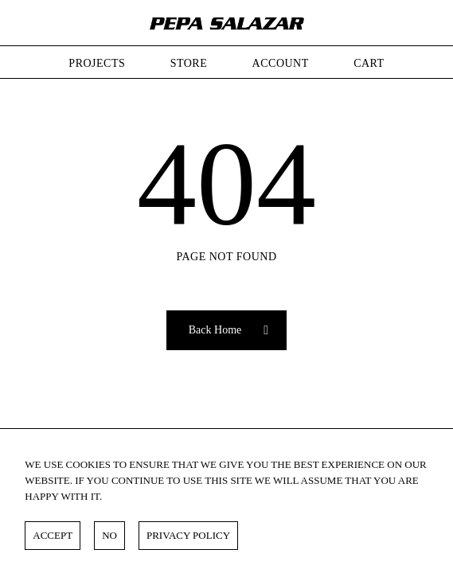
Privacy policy (188, 535)
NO (109, 535)
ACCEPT (52, 535)
